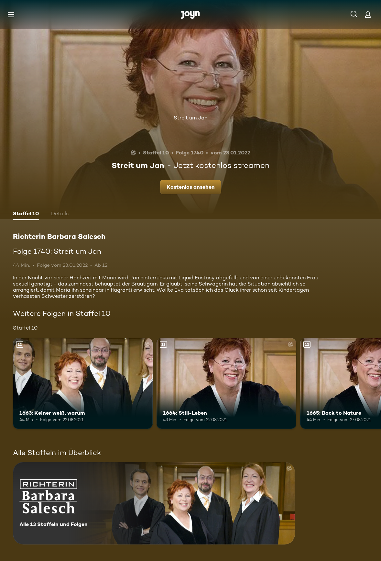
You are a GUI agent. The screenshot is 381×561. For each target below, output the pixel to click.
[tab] (26, 214)
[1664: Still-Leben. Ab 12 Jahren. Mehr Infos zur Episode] (226, 383)
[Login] (367, 14)
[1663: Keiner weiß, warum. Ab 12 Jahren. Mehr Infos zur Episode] (83, 383)
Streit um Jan (190, 118)
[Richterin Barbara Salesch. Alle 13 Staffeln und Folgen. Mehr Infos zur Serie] (154, 503)
